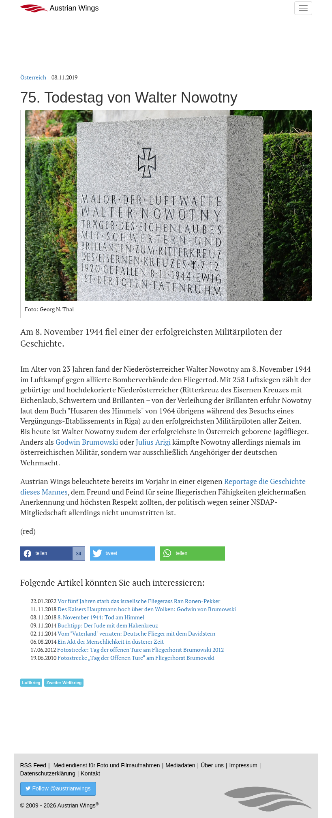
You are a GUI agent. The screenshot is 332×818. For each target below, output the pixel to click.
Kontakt (90, 773)
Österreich (33, 77)
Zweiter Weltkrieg (63, 682)
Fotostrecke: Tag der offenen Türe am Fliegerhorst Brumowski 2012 (140, 649)
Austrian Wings (59, 8)
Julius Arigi (153, 442)
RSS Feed (33, 765)
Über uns (212, 765)
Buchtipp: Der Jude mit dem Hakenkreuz (108, 625)
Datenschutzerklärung (47, 773)
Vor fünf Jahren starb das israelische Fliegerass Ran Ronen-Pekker (139, 601)
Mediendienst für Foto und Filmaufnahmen (107, 765)
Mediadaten (180, 765)
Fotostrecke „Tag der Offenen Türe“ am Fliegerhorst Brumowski (136, 658)
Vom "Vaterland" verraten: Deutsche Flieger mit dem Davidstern (136, 633)
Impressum (243, 765)
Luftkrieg (31, 682)
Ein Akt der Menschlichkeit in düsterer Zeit (111, 641)
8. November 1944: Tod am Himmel (101, 617)
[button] (52, 553)
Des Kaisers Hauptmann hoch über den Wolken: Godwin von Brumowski (147, 609)
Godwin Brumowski (87, 442)
